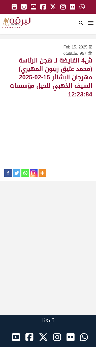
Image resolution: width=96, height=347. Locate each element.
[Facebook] (8, 173)
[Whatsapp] (25, 173)
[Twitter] (16, 173)
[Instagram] (34, 173)
